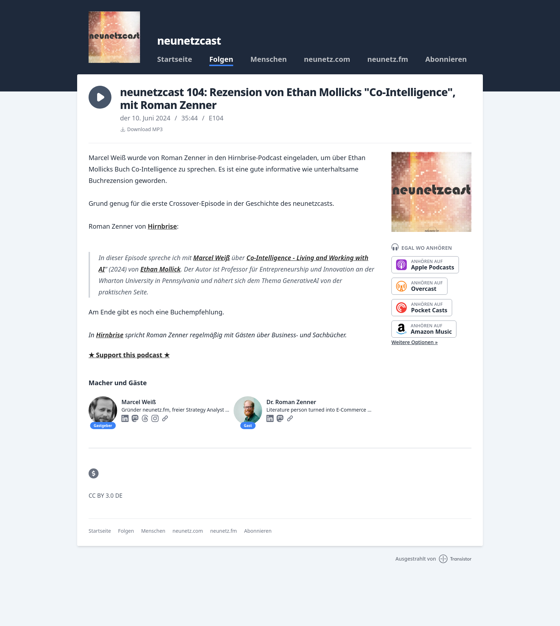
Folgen (221, 59)
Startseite (174, 59)
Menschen (268, 59)
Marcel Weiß (211, 257)
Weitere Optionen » (414, 342)
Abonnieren (446, 59)
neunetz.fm (387, 59)
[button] (100, 97)
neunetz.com (327, 59)
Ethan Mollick (160, 269)
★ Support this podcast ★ (129, 355)
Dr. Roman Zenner (291, 402)
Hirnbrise (162, 226)
